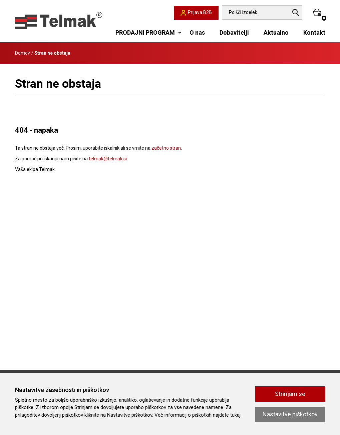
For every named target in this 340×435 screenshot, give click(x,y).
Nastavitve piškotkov (290, 414)
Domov (22, 53)
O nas (197, 32)
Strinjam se (290, 393)
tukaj (235, 415)
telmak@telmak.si (108, 158)
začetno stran (166, 148)
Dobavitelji (234, 32)
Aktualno (276, 32)
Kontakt (314, 32)
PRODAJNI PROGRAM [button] (145, 32)
